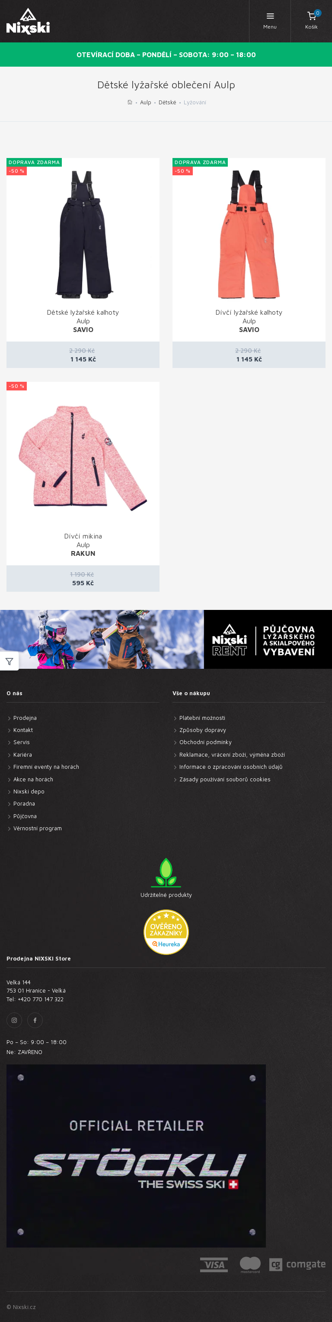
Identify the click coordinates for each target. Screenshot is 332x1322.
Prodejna (25, 717)
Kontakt (23, 729)
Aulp (145, 102)
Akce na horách (33, 779)
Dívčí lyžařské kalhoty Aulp (249, 320)
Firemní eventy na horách (46, 766)
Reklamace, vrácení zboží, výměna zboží (232, 754)
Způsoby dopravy (202, 729)
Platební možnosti (202, 717)
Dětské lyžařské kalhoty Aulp (83, 320)
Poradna (24, 803)
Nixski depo (29, 791)
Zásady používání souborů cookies (225, 779)
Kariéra (22, 754)
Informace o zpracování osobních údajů (231, 766)
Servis (21, 741)
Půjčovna (25, 816)
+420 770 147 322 (41, 999)
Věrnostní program (37, 828)
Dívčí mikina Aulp (83, 544)
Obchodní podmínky (205, 741)
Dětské (167, 102)
